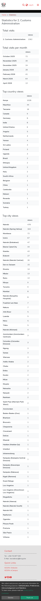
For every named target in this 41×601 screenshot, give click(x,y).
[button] (26, 5)
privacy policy (28, 590)
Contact (8, 551)
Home (4, 15)
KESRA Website (10, 568)
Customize (5, 593)
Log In (31, 5)
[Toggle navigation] (38, 5)
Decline (10, 598)
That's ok (29, 598)
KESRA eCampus (11, 570)
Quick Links (10, 562)
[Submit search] (23, 5)
